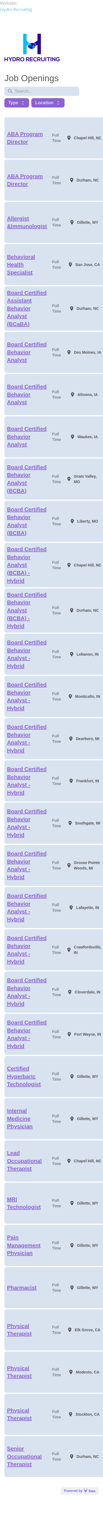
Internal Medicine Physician (19, 1118)
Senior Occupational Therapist (24, 1456)
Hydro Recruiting (16, 9)
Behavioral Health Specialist (21, 265)
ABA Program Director (25, 138)
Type (16, 102)
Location (48, 102)
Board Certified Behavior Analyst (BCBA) (26, 479)
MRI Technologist (24, 1203)
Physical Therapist (19, 1330)
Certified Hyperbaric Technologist (24, 1076)
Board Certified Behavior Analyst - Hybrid (26, 654)
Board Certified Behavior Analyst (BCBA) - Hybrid (26, 565)
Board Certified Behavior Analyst (26, 352)
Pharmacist (22, 1288)
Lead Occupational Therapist (24, 1161)
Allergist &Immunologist (27, 223)
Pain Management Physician (23, 1245)
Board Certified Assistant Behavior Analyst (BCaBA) (26, 308)
